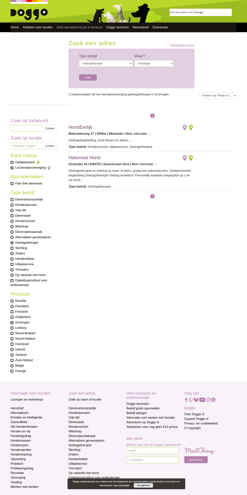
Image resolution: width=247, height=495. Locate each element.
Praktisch (17, 463)
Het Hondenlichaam (24, 426)
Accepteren (143, 485)
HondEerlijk (80, 127)
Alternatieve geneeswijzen (86, 440)
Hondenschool (78, 426)
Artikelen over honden (38, 27)
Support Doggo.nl (196, 418)
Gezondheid (19, 422)
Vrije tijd (74, 417)
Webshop (75, 431)
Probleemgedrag (22, 468)
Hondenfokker (78, 459)
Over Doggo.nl (194, 414)
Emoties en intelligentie (26, 417)
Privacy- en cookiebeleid (201, 423)
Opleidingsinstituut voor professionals (94, 477)
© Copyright (192, 428)
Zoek (88, 77)
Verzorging (18, 477)
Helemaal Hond (84, 157)
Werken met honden (24, 486)
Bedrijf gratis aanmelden (143, 408)
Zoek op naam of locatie (85, 399)
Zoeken (49, 128)
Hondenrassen (21, 440)
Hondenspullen (21, 449)
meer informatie (121, 485)
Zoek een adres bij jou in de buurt (79, 27)
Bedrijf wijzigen (136, 413)
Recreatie (17, 473)
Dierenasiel (76, 422)
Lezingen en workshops (27, 399)
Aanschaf (17, 408)
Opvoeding (18, 459)
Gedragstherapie (80, 445)
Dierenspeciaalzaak (82, 436)
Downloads (160, 27)
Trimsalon (75, 468)
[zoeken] (201, 12)
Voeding (16, 482)
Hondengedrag (21, 436)
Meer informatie (136, 133)
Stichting (74, 449)
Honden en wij (20, 431)
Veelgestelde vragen (182, 45)
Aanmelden (196, 459)
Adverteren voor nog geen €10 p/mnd (152, 426)
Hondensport (19, 445)
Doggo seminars (117, 27)
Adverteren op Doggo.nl (142, 422)
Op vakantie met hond (84, 473)
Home (15, 27)
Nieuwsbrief (141, 27)
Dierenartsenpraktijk (82, 408)
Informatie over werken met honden (150, 417)
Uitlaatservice (78, 463)
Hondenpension (79, 412)
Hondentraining (21, 454)
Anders (73, 454)
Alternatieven (20, 412)
